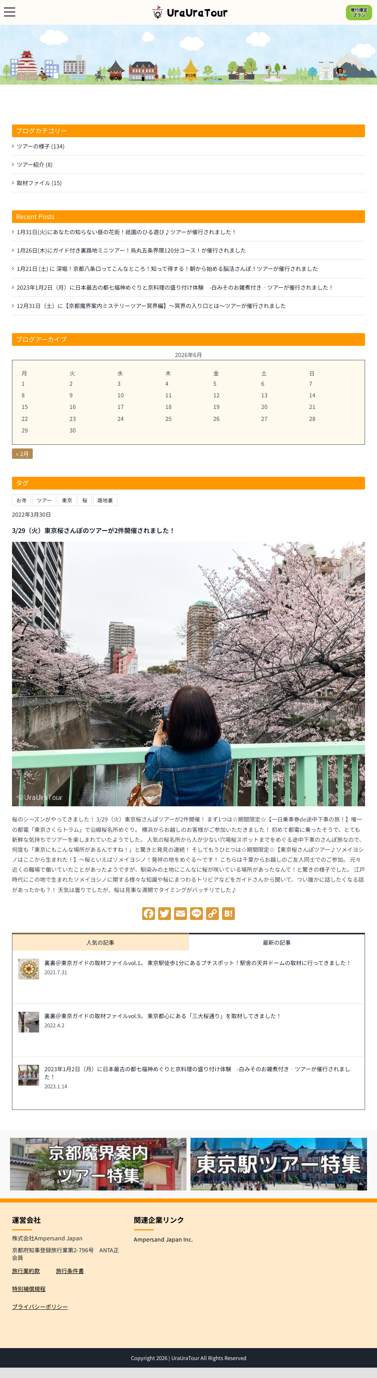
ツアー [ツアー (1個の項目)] (44, 500)
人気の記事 (100, 942)
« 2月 (22, 454)
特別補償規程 (29, 1289)
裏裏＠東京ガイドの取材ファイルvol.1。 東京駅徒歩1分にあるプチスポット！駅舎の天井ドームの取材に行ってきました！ (197, 963)
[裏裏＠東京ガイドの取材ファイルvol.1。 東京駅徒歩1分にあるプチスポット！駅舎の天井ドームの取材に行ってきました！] (28, 963)
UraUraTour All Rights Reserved (208, 1358)
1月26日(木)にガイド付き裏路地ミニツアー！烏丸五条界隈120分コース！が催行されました (131, 250)
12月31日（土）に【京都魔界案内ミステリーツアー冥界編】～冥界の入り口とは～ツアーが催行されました (151, 306)
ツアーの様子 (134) (41, 146)
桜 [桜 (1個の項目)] (84, 500)
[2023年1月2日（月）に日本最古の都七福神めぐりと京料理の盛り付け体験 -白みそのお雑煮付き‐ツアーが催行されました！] (28, 1070)
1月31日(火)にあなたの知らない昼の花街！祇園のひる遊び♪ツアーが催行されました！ (127, 232)
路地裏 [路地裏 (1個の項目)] (105, 500)
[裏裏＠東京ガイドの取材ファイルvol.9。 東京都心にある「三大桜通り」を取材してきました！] (28, 1017)
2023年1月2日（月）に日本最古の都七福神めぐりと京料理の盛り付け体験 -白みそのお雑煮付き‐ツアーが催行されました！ (197, 1073)
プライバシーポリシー (40, 1307)
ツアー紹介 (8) (35, 164)
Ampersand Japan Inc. (163, 1239)
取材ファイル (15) (39, 183)
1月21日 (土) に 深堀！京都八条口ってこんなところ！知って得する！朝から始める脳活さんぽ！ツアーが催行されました (167, 268)
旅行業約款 (26, 1271)
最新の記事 (277, 942)
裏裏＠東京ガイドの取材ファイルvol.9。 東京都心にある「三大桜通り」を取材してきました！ (163, 1016)
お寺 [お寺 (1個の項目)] (21, 500)
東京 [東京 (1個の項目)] (67, 500)
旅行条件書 (70, 1271)
